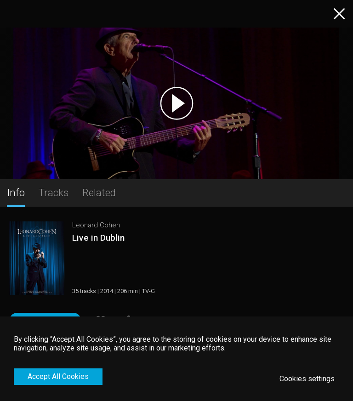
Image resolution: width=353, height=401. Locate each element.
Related (99, 192)
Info (16, 192)
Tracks (53, 192)
